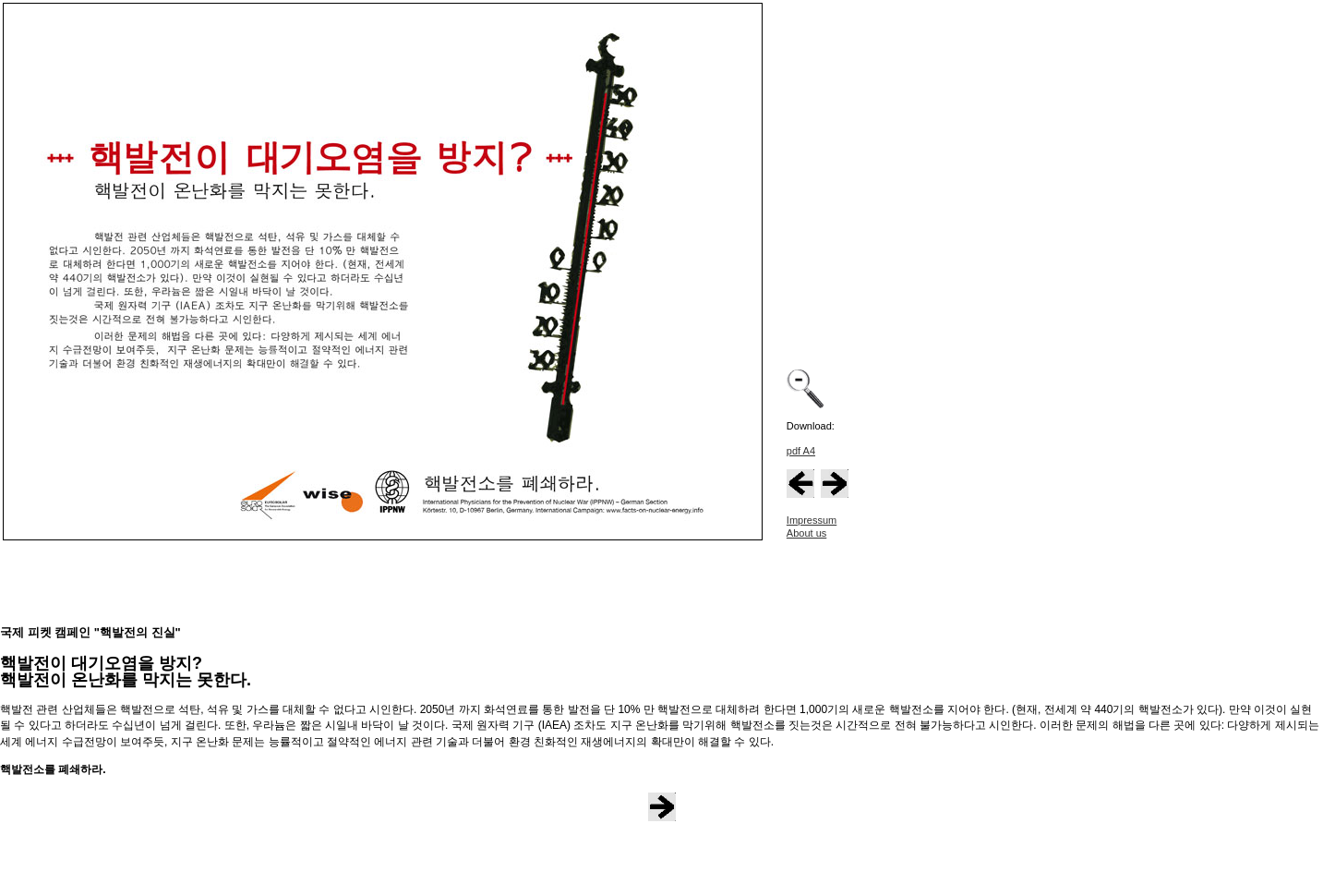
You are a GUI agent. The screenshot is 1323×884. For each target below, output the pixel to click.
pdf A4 (801, 450)
